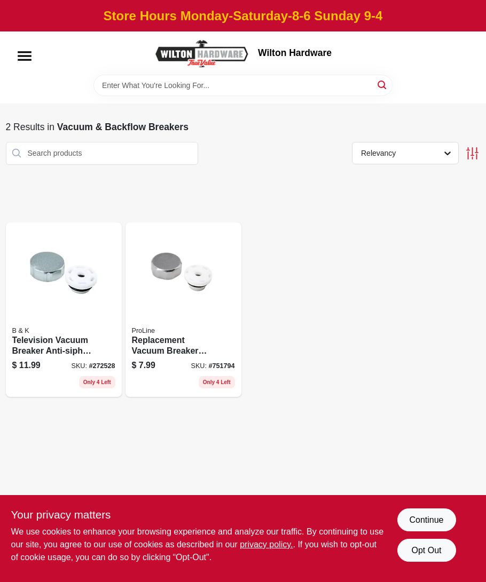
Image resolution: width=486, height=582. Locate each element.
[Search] (382, 84)
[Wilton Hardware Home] (202, 53)
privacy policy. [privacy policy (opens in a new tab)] (266, 544)
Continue (426, 519)
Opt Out (426, 550)
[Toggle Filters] (472, 153)
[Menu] (25, 56)
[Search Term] (243, 85)
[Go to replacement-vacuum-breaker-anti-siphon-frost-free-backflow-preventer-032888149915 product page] (183, 309)
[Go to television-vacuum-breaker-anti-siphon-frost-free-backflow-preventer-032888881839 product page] (64, 309)
